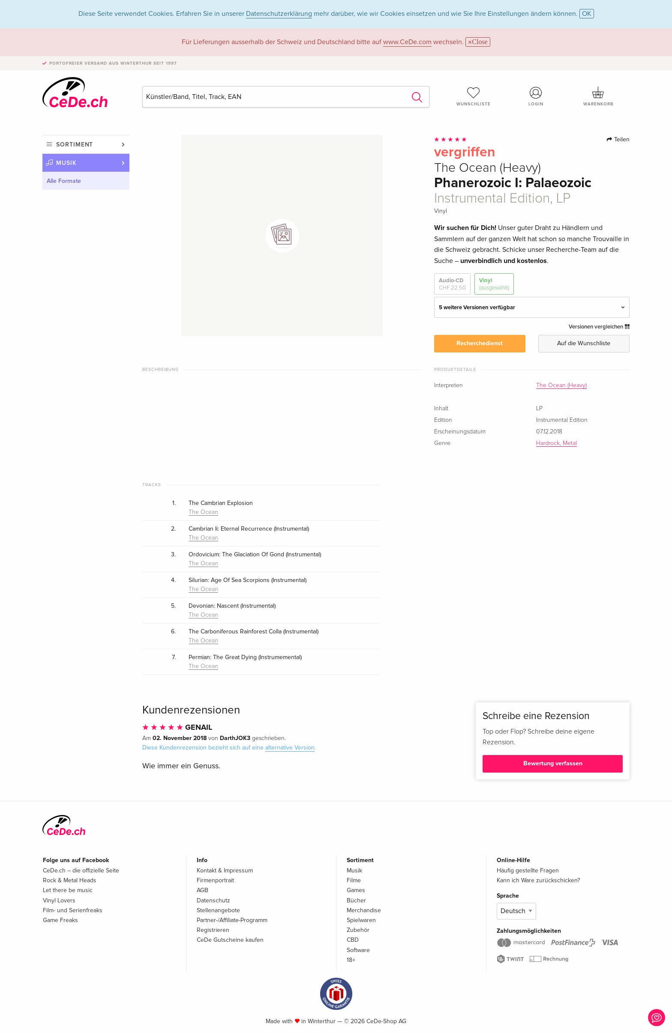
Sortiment (74, 144)
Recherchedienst (479, 343)
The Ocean (203, 512)
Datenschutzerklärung (279, 13)
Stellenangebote (218, 910)
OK (586, 13)
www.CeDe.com (407, 42)
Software (358, 950)
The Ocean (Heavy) (561, 385)
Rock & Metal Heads (69, 880)
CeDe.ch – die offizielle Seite (81, 870)
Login (536, 96)
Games (356, 890)
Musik (66, 163)
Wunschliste (473, 96)
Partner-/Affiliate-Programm (232, 920)
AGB (202, 890)
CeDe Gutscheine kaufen (230, 939)
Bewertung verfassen (552, 763)
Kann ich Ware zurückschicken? (538, 880)
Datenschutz (213, 900)
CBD (353, 939)
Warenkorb (598, 96)
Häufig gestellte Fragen (528, 870)
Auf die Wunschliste (583, 343)
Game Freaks (60, 920)
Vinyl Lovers (59, 900)
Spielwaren (361, 920)
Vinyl (494, 284)
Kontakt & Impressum (225, 870)
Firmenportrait (215, 880)
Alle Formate (64, 181)
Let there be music (68, 890)
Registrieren (213, 930)
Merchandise (364, 910)
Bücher (356, 900)
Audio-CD (452, 284)
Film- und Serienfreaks (72, 910)
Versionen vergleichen (599, 326)
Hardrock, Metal (556, 443)
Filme (354, 880)
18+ (351, 960)
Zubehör (358, 930)
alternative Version (290, 747)
